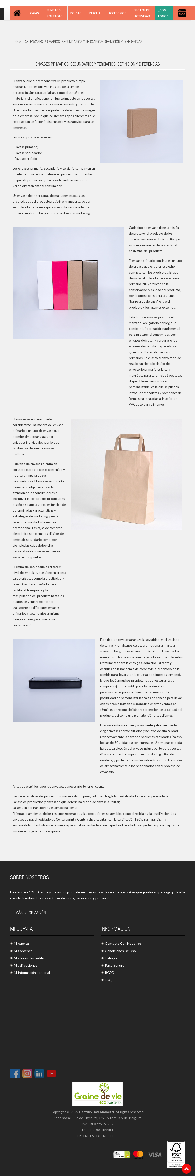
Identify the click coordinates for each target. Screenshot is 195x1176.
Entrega (111, 958)
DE (98, 1136)
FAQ (108, 980)
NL (105, 1136)
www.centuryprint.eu (119, 725)
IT (111, 1136)
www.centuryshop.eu (152, 725)
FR (79, 1136)
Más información (30, 913)
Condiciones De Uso (120, 951)
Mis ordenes (23, 951)
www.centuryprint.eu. (28, 557)
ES (92, 1136)
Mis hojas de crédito (29, 958)
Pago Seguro (114, 965)
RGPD (109, 972)
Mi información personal (32, 972)
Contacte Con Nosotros (123, 943)
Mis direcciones (25, 965)
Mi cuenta (21, 943)
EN (85, 1136)
